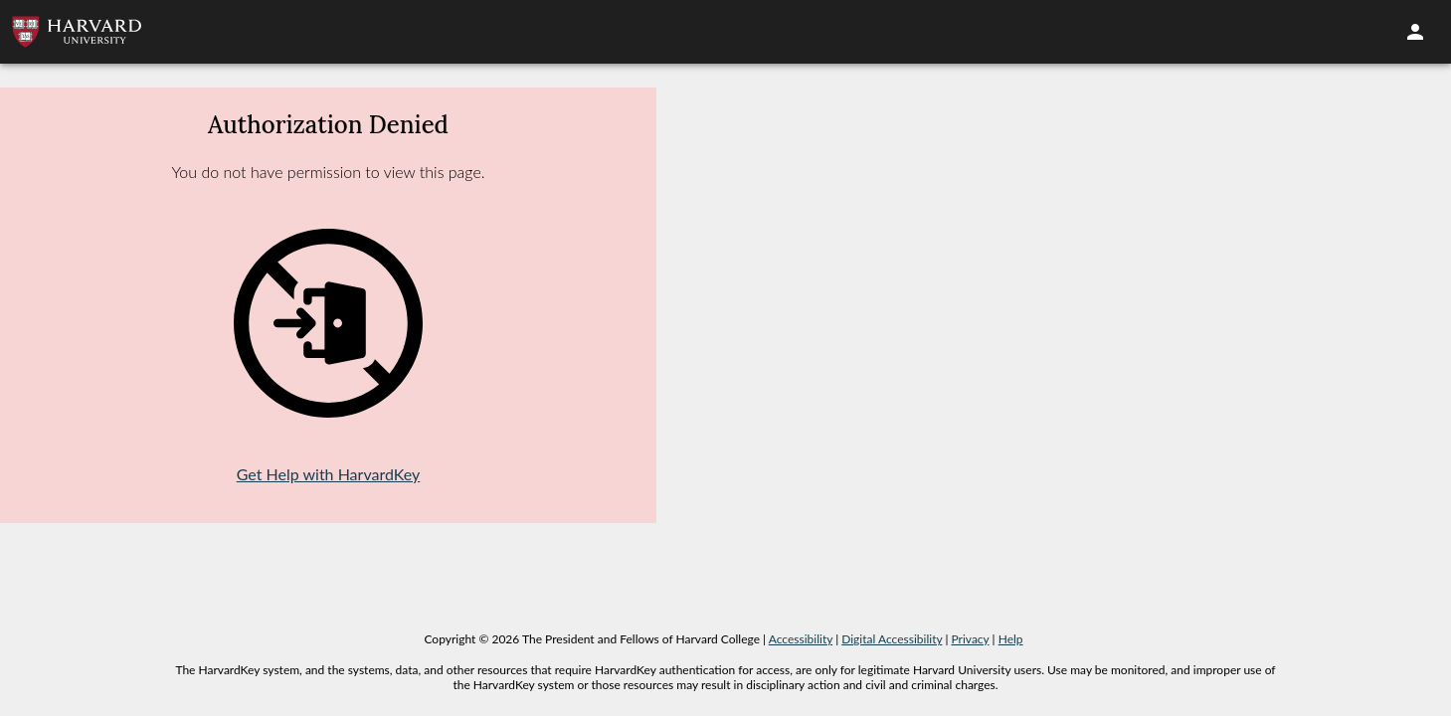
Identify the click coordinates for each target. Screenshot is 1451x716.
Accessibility (800, 638)
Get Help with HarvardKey (329, 473)
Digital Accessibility (891, 638)
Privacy (971, 638)
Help (1010, 638)
